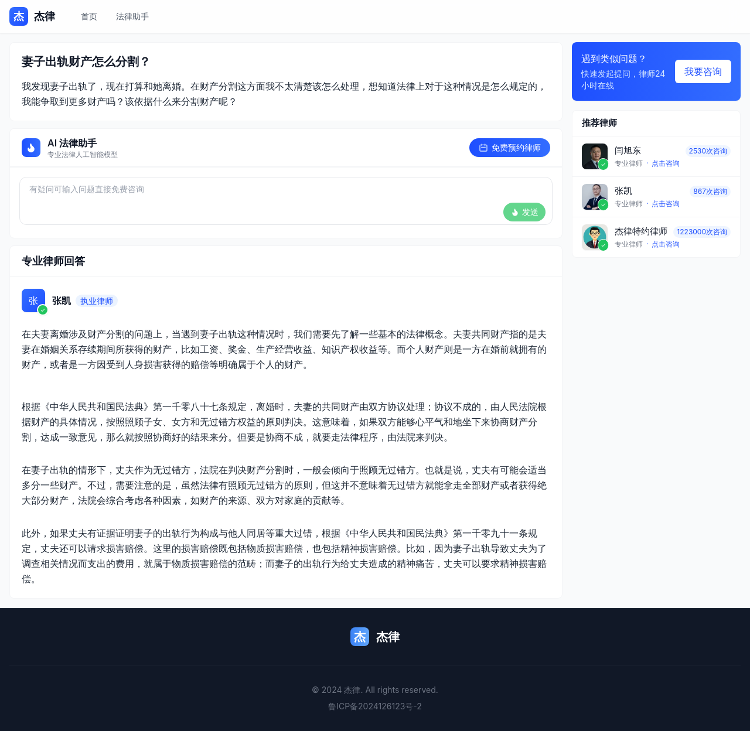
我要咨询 (703, 71)
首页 (89, 16)
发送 (524, 212)
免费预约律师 (510, 147)
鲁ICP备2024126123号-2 (375, 706)
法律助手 (132, 16)
